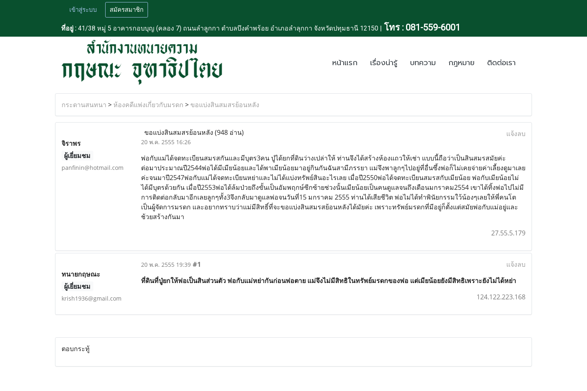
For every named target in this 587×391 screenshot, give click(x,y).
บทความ (423, 62)
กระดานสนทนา (84, 104)
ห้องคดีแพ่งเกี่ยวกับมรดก (148, 104)
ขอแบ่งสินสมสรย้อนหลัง (224, 104)
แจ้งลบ (515, 133)
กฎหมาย (461, 62)
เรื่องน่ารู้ (383, 62)
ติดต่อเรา (501, 62)
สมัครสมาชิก (126, 9)
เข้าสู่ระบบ (83, 9)
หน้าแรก (344, 62)
